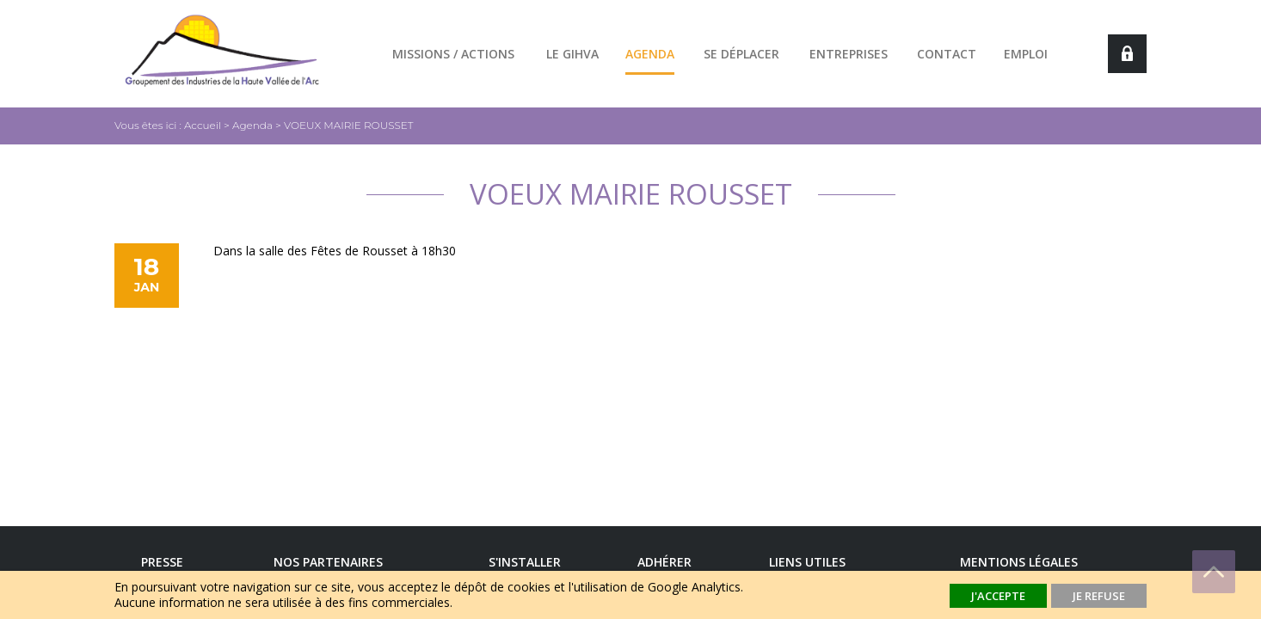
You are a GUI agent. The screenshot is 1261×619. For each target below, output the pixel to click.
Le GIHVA (572, 54)
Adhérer (664, 562)
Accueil (202, 125)
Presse (162, 562)
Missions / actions (453, 54)
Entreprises (848, 54)
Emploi (1026, 54)
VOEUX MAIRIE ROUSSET (349, 125)
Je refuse (1099, 596)
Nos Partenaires (328, 562)
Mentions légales (1019, 562)
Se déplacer (741, 54)
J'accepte (998, 596)
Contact (946, 54)
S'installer (525, 562)
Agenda (649, 54)
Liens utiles (807, 562)
